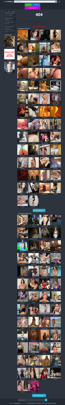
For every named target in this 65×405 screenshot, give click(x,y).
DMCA (25, 403)
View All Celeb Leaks (39, 210)
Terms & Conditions (31, 403)
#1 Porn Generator (32, 7)
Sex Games (28, 4)
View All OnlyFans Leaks (39, 395)
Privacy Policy (38, 403)
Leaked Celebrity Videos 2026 (39, 26)
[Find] (46, 400)
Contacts (50, 403)
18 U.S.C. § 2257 (44, 403)
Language (54, 403)
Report (22, 403)
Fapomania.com (17, 403)
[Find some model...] (31, 400)
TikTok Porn (36, 4)
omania (8, 1)
